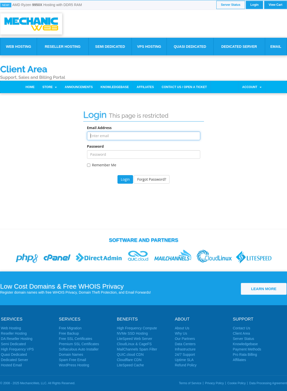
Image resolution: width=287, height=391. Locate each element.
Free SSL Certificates (75, 339)
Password (95, 146)
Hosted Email (11, 365)
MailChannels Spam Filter (137, 349)
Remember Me (101, 165)
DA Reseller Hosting (16, 339)
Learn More (263, 289)
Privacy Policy (214, 383)
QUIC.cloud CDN (130, 355)
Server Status (230, 5)
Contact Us (241, 328)
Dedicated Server (239, 47)
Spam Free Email (72, 360)
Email (275, 47)
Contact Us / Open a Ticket (184, 87)
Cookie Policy (236, 383)
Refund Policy (185, 365)
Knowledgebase (115, 87)
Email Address (99, 127)
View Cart (275, 5)
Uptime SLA (184, 360)
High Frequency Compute (137, 328)
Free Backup (69, 333)
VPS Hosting (149, 47)
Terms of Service (190, 383)
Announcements (79, 87)
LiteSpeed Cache (130, 365)
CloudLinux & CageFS (134, 344)
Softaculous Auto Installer (79, 349)
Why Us (181, 333)
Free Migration (70, 328)
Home (30, 87)
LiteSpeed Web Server (134, 339)
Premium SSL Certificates (79, 344)
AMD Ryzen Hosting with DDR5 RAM (47, 5)
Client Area (23, 69)
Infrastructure (185, 349)
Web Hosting (18, 47)
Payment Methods (247, 349)
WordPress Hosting (74, 365)
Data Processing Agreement (268, 383)
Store (50, 87)
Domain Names (71, 355)
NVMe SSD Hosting (132, 333)
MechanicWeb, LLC (33, 383)
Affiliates (145, 87)
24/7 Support (185, 355)
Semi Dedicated (110, 47)
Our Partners (185, 339)
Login (254, 5)
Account (252, 87)
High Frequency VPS (17, 349)
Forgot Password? (151, 179)
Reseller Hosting (62, 47)
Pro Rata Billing (245, 355)
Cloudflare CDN (129, 360)
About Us (182, 328)
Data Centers (185, 344)
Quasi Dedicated (190, 47)
